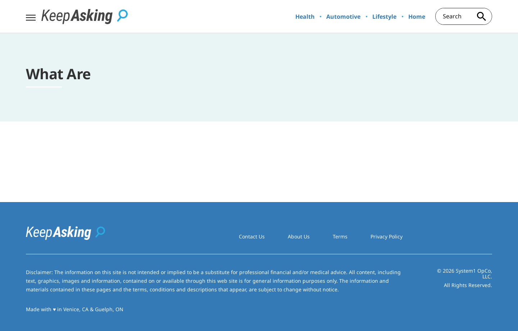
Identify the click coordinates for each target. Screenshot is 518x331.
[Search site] (481, 16)
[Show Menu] (31, 16)
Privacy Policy (387, 236)
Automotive (343, 16)
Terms (340, 236)
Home (416, 16)
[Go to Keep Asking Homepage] (84, 16)
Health (305, 16)
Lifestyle (384, 16)
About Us (299, 236)
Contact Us (252, 236)
